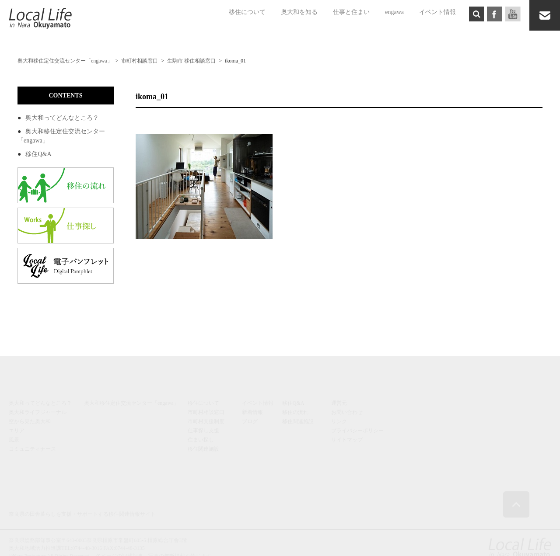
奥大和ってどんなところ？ (62, 118)
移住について (247, 12)
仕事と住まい (351, 12)
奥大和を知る (299, 12)
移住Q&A (38, 154)
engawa (394, 12)
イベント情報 (437, 12)
